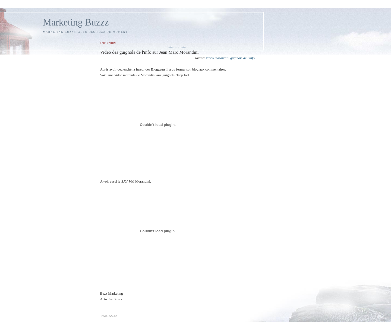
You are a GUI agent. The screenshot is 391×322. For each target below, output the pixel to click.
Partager (109, 315)
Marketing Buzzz (76, 22)
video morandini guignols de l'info (230, 58)
